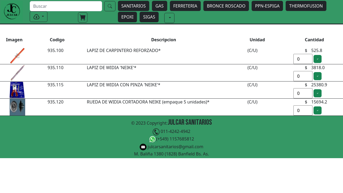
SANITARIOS (133, 6)
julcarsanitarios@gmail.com (171, 147)
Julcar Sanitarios (190, 122)
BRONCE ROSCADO (226, 6)
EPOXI (127, 17)
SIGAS (149, 17)
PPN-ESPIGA (267, 6)
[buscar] (66, 6)
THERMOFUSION (306, 6)
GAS (159, 6)
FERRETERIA (185, 6)
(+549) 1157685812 (171, 139)
